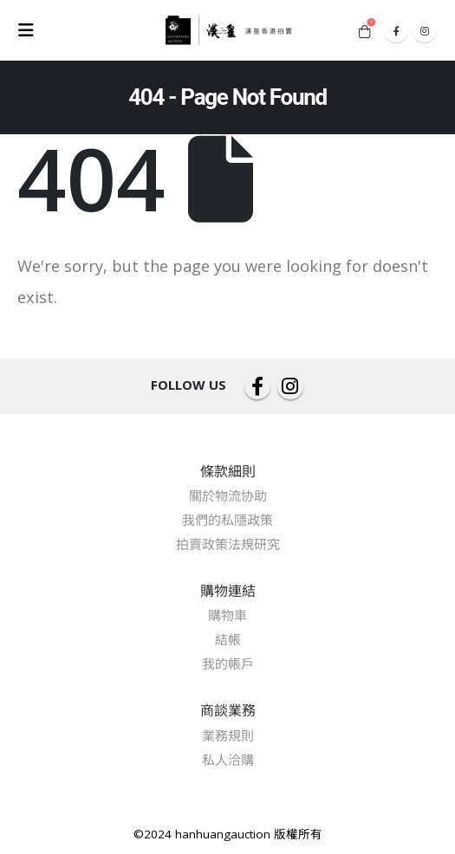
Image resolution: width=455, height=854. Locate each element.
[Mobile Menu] (31, 30)
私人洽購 (228, 759)
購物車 (227, 615)
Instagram (290, 386)
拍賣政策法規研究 (228, 544)
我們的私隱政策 (227, 519)
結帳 (228, 639)
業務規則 (228, 735)
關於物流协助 (228, 495)
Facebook (257, 386)
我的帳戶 (228, 663)
